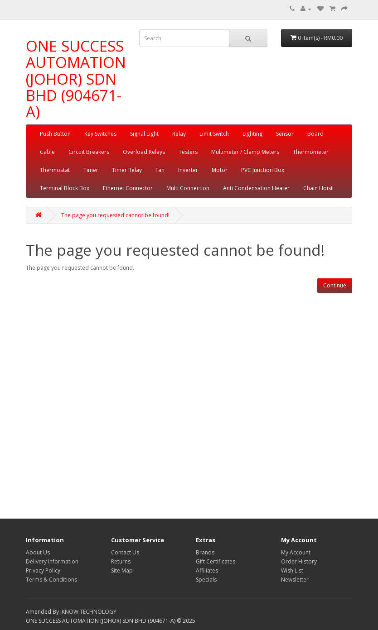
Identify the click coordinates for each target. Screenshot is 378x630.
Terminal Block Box (64, 188)
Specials (206, 579)
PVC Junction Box (262, 170)
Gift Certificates (215, 561)
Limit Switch (214, 134)
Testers (188, 152)
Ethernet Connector (128, 188)
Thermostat (55, 170)
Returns (121, 561)
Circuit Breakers (88, 152)
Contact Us (125, 552)
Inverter (188, 170)
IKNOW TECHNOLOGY (88, 612)
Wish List (292, 570)
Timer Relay (127, 170)
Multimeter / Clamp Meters (245, 152)
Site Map (122, 570)
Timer (90, 170)
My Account (295, 552)
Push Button (55, 134)
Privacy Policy (43, 570)
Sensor (285, 134)
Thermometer (311, 152)
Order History (299, 561)
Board (315, 134)
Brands (205, 552)
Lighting (252, 134)
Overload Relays (144, 152)
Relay (179, 134)
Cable (47, 152)
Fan (160, 170)
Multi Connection (187, 188)
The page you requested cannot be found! (115, 215)
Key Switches (100, 134)
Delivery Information (52, 561)
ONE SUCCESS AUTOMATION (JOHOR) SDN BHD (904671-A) (76, 79)
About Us (38, 552)
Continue (334, 285)
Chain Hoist (318, 188)
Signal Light (144, 134)
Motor (220, 170)
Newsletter (295, 579)
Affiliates (207, 570)
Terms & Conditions (51, 579)
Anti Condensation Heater (256, 188)
